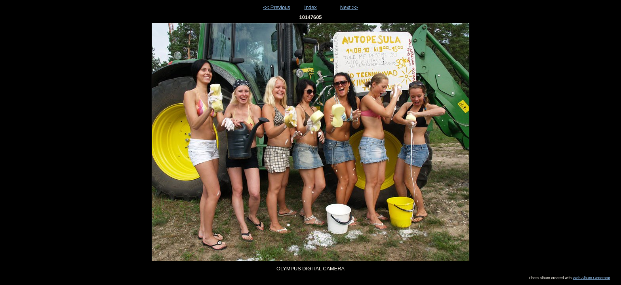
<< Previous (276, 7)
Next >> (349, 7)
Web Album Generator (591, 278)
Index (310, 7)
